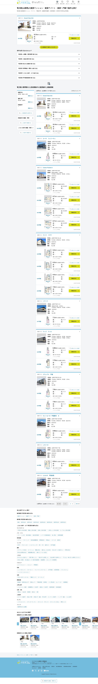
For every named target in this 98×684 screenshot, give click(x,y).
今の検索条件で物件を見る (48, 47)
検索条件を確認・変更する (50, 680)
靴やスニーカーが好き (42, 552)
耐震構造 (66, 582)
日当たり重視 (20, 559)
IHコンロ (46, 601)
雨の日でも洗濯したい (44, 557)
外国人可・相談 (37, 596)
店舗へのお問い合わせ (46, 666)
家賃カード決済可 (44, 587)
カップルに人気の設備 (65, 530)
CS (42, 545)
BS (39, 545)
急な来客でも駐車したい (55, 557)
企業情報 (39, 667)
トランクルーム (64, 569)
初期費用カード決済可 (33, 587)
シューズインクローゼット (23, 572)
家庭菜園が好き (31, 552)
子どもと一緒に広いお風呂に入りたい (71, 557)
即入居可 (44, 596)
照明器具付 (41, 540)
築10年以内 (36, 522)
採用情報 (43, 667)
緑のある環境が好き (22, 552)
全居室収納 (56, 569)
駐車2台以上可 (25, 582)
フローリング (26, 540)
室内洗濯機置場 (34, 540)
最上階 (24, 592)
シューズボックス (21, 569)
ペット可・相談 (61, 596)
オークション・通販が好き (34, 550)
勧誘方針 (53, 666)
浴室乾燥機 (60, 535)
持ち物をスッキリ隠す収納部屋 (32, 559)
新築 (18, 522)
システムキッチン (21, 601)
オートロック (41, 577)
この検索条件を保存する (26, 113)
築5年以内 (29, 522)
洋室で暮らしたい (33, 557)
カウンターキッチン (31, 601)
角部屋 (28, 592)
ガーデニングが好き (22, 550)
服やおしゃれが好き (46, 550)
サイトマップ (34, 667)
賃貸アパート (29, 516)
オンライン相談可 (21, 596)
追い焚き (54, 535)
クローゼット (30, 569)
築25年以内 (56, 522)
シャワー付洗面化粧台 (45, 535)
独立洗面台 (28, 535)
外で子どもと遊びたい (22, 557)
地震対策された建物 (22, 606)
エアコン (19, 540)
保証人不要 (29, 596)
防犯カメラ (32, 582)
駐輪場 (18, 582)
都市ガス (47, 545)
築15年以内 (42, 522)
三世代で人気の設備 (22, 530)
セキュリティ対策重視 (51, 559)
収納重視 (43, 559)
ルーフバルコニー (21, 564)
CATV (18, 545)
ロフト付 (54, 540)
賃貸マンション (20, 516)
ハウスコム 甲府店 (37, 43)
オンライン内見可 (52, 596)
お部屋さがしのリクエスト (36, 666)
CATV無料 (53, 545)
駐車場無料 (58, 587)
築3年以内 (23, 522)
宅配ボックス (33, 577)
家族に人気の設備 (32, 530)
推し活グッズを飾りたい (57, 550)
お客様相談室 (75, 666)
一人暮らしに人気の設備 (52, 530)
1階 (37, 592)
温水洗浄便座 (36, 535)
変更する (30, 95)
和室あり (48, 540)
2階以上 (19, 592)
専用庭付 (36, 564)
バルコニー (29, 564)
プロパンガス (25, 545)
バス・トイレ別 (20, 535)
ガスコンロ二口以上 (54, 601)
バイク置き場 (51, 582)
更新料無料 (51, 587)
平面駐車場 (39, 582)
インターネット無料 (22, 587)
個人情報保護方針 (59, 666)
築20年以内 (49, 522)
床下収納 (50, 569)
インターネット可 (33, 545)
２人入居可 (68, 596)
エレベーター (59, 582)
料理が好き (67, 550)
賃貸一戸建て (37, 516)
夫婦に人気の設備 (42, 530)
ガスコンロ (40, 601)
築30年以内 (63, 522)
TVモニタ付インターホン (23, 577)
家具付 (58, 540)
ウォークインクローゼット (41, 569)
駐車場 (45, 582)
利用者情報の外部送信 (67, 666)
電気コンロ (63, 601)
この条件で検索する (26, 122)
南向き (33, 592)
